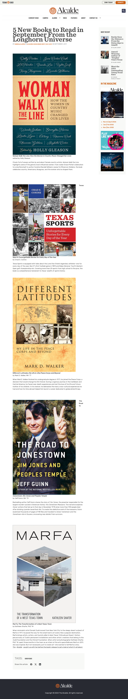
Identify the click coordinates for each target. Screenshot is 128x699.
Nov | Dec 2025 (108, 127)
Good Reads (38, 44)
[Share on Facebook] (31, 664)
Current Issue (34, 18)
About (83, 18)
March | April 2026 (109, 122)
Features (74, 18)
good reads (28, 658)
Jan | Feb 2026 (108, 125)
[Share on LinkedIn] (40, 664)
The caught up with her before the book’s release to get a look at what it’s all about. (48, 647)
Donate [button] (121, 2)
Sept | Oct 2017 (47, 44)
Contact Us (93, 18)
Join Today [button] (108, 2)
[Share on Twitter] (35, 664)
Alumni (54, 18)
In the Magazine (108, 83)
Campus (45, 18)
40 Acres (30, 44)
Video (65, 18)
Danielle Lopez (20, 44)
